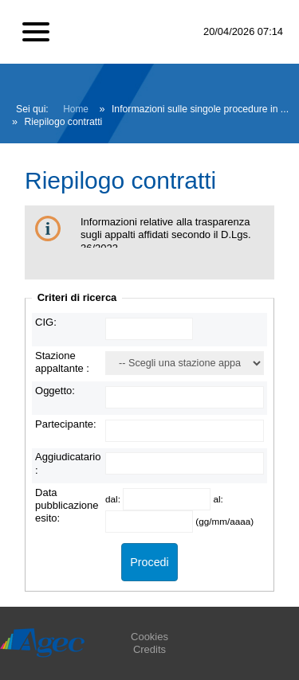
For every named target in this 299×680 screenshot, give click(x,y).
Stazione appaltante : (62, 362)
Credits (149, 649)
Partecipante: (65, 424)
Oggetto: (55, 391)
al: (217, 499)
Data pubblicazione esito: (67, 506)
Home (76, 109)
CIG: (46, 322)
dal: (114, 499)
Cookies (149, 637)
